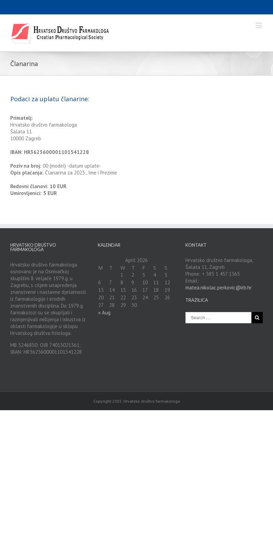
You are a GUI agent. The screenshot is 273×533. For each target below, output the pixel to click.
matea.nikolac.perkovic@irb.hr (218, 287)
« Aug (104, 312)
